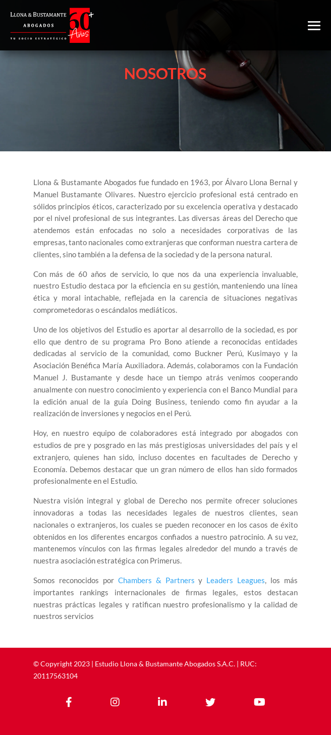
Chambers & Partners (156, 580)
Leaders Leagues (235, 580)
